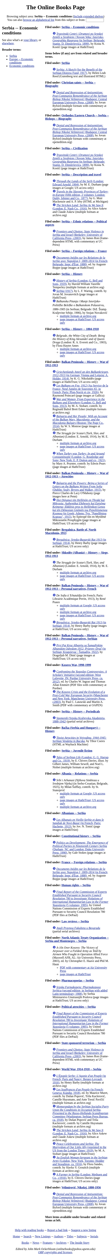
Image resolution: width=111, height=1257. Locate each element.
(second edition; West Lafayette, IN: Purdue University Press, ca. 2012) (80, 676)
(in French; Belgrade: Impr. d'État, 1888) (80, 261)
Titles (70, 1236)
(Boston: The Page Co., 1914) (80, 421)
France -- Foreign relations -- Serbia (84, 862)
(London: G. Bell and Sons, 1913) (79, 402)
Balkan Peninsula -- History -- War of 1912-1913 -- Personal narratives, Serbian (76, 637)
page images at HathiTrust (75, 974)
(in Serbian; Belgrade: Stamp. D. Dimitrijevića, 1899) (79, 38)
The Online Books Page (55, 7)
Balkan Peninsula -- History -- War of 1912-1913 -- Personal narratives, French (76, 587)
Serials (94, 1236)
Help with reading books (29, 1230)
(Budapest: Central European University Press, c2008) (80, 97)
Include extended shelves (88, 16)
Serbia (13, 55)
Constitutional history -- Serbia (81, 836)
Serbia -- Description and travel (81, 174)
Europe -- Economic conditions (21, 61)
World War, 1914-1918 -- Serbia (81, 1069)
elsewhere (8, 43)
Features (48, 1242)
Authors (58, 1236)
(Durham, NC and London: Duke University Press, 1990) (80, 847)
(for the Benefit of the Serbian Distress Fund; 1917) (77, 71)
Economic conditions (21, 65)
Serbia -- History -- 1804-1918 (80, 329)
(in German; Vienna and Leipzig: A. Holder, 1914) (81, 375)
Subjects (82, 1236)
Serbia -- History (72, 273)
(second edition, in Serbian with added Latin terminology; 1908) (80, 990)
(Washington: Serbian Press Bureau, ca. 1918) (81, 1113)
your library (30, 40)
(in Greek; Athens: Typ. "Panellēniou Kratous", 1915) (80, 508)
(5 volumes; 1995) (80, 898)
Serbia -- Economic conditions (80, 27)
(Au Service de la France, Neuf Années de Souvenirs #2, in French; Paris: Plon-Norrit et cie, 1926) (80, 389)
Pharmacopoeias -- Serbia (78, 980)
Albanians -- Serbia (73, 813)
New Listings (43, 1236)
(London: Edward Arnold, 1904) (78, 183)
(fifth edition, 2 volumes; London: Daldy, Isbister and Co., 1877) (80, 195)
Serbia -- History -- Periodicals (81, 711)
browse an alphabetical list (38, 19)
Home (16, 1236)
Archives (61, 1242)
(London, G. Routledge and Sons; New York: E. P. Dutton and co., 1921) (79, 457)
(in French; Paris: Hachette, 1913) (78, 823)
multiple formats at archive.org (78, 316)
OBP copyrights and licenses (55, 1252)
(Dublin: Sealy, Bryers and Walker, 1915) (80, 486)
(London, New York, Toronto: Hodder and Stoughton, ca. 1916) (80, 1161)
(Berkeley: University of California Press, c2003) (78, 235)
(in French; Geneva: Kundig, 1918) (78, 1091)
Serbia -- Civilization (75, 148)
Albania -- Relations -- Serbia (79, 773)
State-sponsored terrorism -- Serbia (84, 1043)
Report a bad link (57, 1230)
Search (28, 1236)
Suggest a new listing (83, 1230)
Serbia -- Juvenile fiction (77, 750)
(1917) (64, 290)
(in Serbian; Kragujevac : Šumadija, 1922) (79, 649)
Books (25, 1242)
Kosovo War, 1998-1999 (76, 664)
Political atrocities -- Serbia (79, 1006)
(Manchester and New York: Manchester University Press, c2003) (80, 696)
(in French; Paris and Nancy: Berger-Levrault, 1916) (79, 1079)
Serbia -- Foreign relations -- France (84, 251)
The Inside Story (79, 1242)
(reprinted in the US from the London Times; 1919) (79, 1147)
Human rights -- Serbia (76, 885)
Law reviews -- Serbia (75, 921)
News (36, 1242)
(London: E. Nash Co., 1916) (78, 207)
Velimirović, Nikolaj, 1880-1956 (81, 1187)
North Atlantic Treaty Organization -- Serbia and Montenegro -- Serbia (77, 939)
